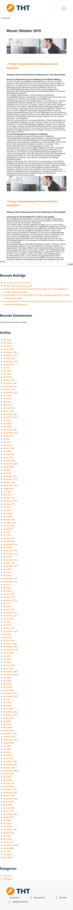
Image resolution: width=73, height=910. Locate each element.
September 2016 (10, 544)
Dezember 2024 (10, 383)
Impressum (14, 897)
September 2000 (10, 845)
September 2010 (10, 631)
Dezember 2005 (10, 733)
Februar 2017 (8, 538)
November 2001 (10, 829)
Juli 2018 (7, 507)
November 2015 (10, 551)
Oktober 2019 (9, 482)
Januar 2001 (8, 842)
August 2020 (8, 467)
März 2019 (7, 495)
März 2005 (7, 755)
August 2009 (8, 653)
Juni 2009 (7, 659)
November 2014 (10, 560)
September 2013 (10, 582)
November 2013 (10, 578)
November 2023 (10, 414)
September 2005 (10, 740)
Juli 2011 (6, 622)
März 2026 (7, 346)
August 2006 (8, 718)
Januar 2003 (8, 811)
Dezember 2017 (10, 523)
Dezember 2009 (10, 644)
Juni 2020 (7, 473)
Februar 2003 (9, 808)
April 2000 (7, 857)
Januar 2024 (8, 411)
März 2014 (7, 575)
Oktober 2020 (9, 461)
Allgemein (7, 876)
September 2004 (10, 771)
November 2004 (10, 764)
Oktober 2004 (9, 768)
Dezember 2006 (10, 712)
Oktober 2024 (9, 389)
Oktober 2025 (9, 358)
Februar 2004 (9, 783)
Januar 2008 (8, 690)
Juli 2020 (7, 470)
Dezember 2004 (10, 761)
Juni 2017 (7, 535)
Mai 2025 (7, 371)
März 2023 (7, 426)
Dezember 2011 (10, 613)
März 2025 (7, 377)
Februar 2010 (9, 640)
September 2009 (10, 650)
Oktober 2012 (9, 597)
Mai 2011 (7, 625)
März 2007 (7, 706)
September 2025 (10, 361)
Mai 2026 (7, 340)
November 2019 (10, 479)
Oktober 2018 (9, 504)
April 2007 (7, 702)
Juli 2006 (7, 721)
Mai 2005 (7, 752)
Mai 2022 (7, 442)
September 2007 (10, 696)
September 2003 (10, 799)
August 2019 (8, 489)
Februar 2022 (9, 448)
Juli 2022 (7, 439)
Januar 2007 (8, 709)
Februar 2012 (9, 609)
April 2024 (7, 402)
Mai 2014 (7, 572)
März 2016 (7, 547)
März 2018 (7, 516)
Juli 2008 (7, 678)
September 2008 (10, 675)
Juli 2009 (7, 656)
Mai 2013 (7, 588)
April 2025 (7, 374)
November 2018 (10, 501)
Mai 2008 (7, 684)
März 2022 (7, 445)
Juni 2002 (7, 820)
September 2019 (10, 485)
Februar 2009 (9, 665)
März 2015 (7, 557)
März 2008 (7, 687)
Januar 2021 (8, 458)
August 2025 (8, 364)
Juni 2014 (7, 569)
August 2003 (8, 802)
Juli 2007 (7, 699)
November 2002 (10, 814)
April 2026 (7, 343)
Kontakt (62, 897)
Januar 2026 (8, 349)
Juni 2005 (7, 749)
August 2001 (8, 833)
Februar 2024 (9, 408)
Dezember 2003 (10, 789)
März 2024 (7, 405)
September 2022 (10, 433)
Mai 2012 (7, 603)
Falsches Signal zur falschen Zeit (17, 286)
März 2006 (7, 727)
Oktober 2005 (9, 737)
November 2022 (10, 430)
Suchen (2, 261)
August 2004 (8, 774)
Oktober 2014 (9, 563)
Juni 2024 (7, 395)
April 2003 (7, 805)
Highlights (7, 879)
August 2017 (8, 529)
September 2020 (10, 464)
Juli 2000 (7, 851)
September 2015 (10, 554)
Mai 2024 (7, 399)
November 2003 (10, 792)
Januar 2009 (8, 668)
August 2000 (8, 848)
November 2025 (10, 355)
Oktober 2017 (9, 526)
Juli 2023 (7, 420)
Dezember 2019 (10, 476)
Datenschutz (39, 897)
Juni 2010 (7, 634)
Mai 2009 (7, 662)
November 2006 (10, 715)
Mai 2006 (7, 724)
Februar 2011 (8, 628)
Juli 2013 (6, 585)
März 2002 (7, 826)
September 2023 (10, 417)
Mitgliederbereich (20, 902)
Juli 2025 (7, 368)
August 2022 (8, 436)
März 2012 (7, 606)
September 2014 (10, 566)
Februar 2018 (9, 520)
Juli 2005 (7, 746)
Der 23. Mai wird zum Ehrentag (16, 283)
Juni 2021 (7, 451)
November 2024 (10, 386)
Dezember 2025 (10, 352)
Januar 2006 (8, 730)
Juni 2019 (7, 492)
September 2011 (10, 616)
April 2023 (7, 423)
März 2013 (7, 591)
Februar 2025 (9, 380)
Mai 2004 (7, 777)
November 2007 (10, 693)
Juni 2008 (7, 681)
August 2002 (8, 817)
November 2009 (10, 647)
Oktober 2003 (9, 795)
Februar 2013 (9, 594)
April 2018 (7, 513)
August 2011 (8, 619)
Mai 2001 (7, 836)
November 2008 (10, 671)
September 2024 (10, 392)
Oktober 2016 (9, 541)
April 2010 (7, 637)
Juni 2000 (7, 854)
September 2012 (10, 600)
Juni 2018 (7, 510)
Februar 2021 (9, 454)
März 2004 (7, 780)
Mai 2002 (7, 823)
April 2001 (7, 839)
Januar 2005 (8, 758)
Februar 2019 (9, 498)
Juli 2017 (6, 532)
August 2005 (8, 743)
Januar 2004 (8, 786)
